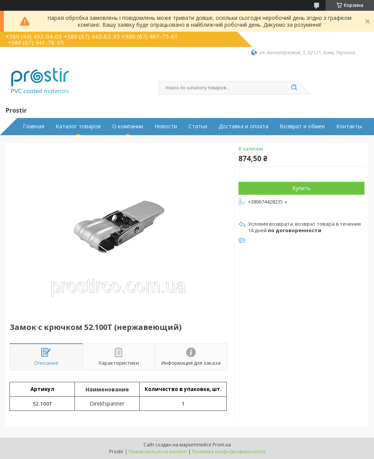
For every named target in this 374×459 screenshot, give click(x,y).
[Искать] (293, 88)
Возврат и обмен (302, 126)
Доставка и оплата (243, 126)
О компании (127, 126)
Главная (33, 126)
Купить (301, 188)
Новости (166, 126)
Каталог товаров (78, 126)
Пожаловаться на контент (158, 451)
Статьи (198, 126)
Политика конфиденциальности (228, 451)
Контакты (349, 126)
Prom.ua (222, 444)
